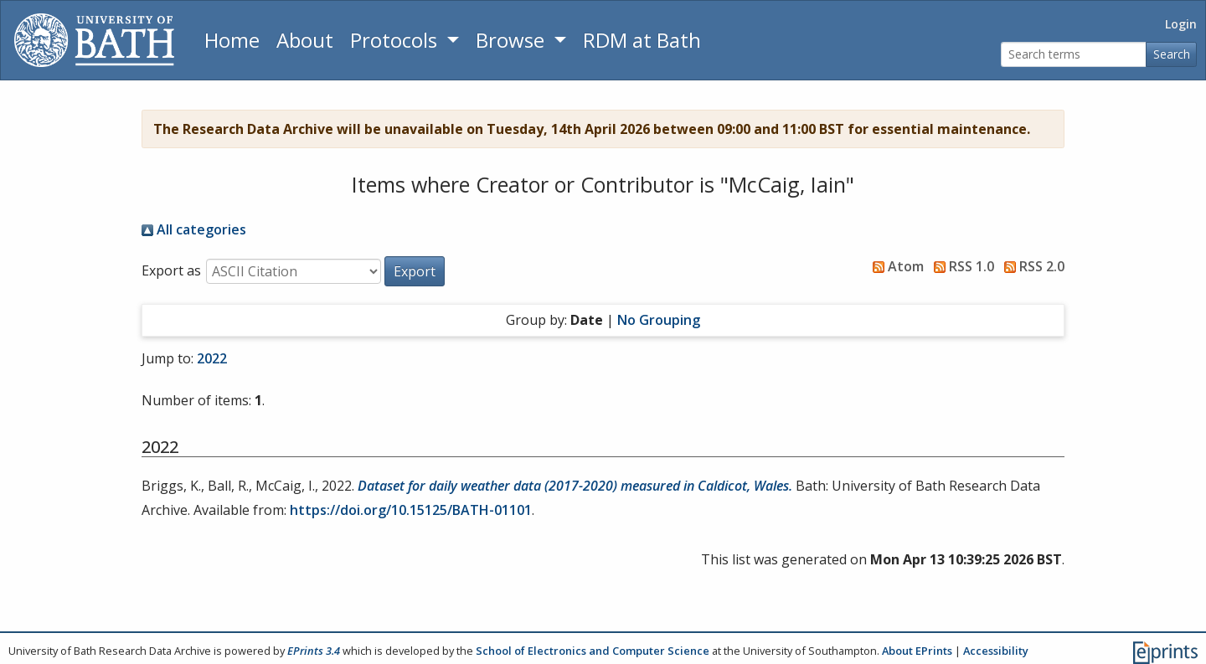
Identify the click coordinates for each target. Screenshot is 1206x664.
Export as (171, 270)
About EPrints (917, 650)
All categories (194, 229)
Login (1181, 24)
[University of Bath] (94, 40)
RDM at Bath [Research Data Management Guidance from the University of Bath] (642, 40)
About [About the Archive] (304, 40)
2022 (212, 358)
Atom (895, 266)
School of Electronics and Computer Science (592, 650)
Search (1171, 54)
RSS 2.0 (1030, 266)
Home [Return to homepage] (232, 40)
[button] (414, 271)
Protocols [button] (396, 40)
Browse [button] (512, 40)
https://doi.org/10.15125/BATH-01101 (411, 510)
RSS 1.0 (960, 266)
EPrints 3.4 (313, 650)
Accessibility (995, 650)
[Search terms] (1074, 55)
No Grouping (658, 320)
